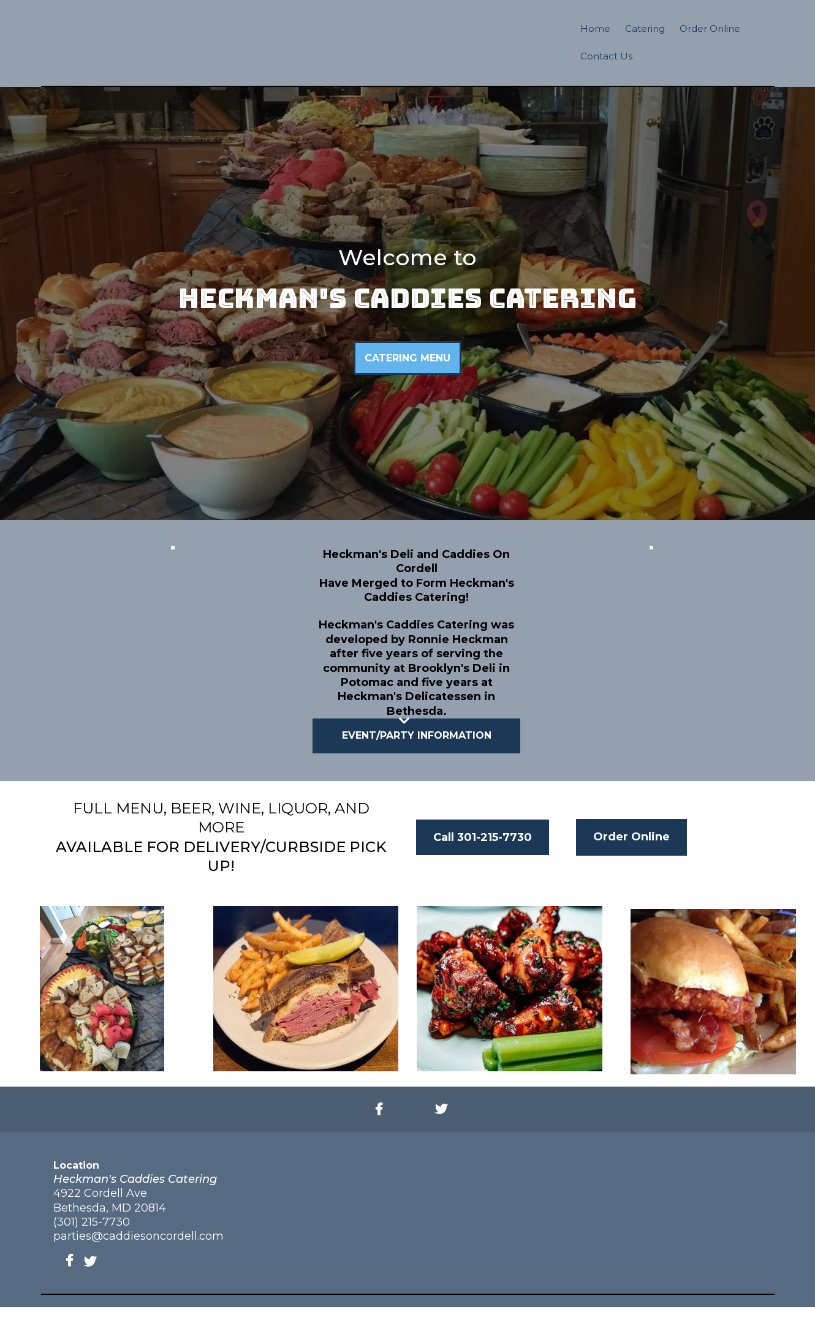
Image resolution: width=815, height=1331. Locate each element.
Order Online (710, 28)
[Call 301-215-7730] (482, 861)
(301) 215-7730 (91, 1246)
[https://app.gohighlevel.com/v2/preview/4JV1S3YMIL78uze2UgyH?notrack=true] (651, 627)
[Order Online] (631, 861)
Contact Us (606, 56)
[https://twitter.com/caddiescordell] (444, 1133)
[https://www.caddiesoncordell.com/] (163, 54)
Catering (645, 28)
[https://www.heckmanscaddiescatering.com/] (408, 46)
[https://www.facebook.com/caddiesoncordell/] (382, 1133)
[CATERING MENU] (407, 382)
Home (595, 28)
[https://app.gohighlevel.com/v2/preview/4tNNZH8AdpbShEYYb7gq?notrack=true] (172, 630)
